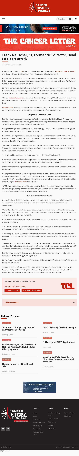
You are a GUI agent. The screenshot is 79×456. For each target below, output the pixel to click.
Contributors (52, 428)
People (35, 416)
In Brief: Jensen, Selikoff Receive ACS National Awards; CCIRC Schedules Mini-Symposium (19, 346)
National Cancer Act (16, 98)
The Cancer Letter (20, 182)
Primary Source (37, 426)
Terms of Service (69, 413)
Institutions (36, 419)
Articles (35, 413)
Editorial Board (52, 422)
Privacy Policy (68, 416)
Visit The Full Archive (32, 290)
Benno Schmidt (7, 107)
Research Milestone (39, 422)
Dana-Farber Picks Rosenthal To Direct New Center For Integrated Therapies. (58, 359)
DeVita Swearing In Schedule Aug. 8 (59, 327)
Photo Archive (37, 429)
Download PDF (12, 290)
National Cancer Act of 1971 (65, 71)
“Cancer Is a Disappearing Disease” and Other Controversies (18, 328)
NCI (22, 71)
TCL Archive (6, 323)
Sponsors (51, 425)
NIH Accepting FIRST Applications (59, 342)
